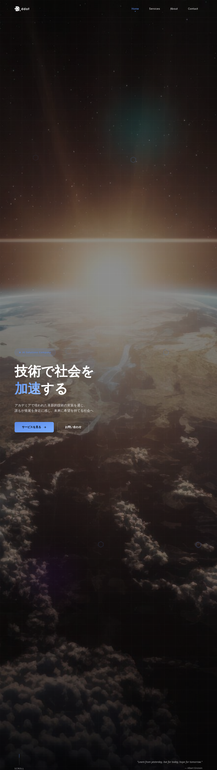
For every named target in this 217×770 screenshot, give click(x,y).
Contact (193, 8)
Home (135, 9)
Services (154, 8)
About (174, 8)
